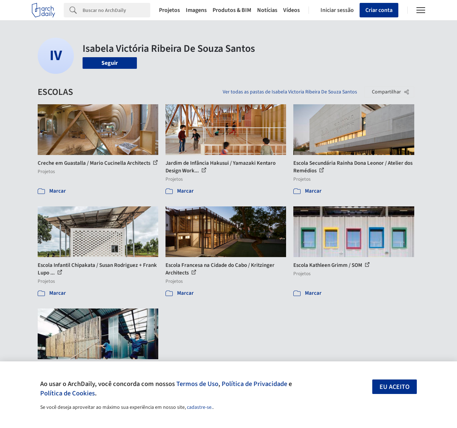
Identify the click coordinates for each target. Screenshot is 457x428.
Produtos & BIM (232, 10)
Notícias (267, 10)
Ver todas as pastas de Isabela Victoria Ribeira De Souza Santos (290, 92)
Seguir (109, 63)
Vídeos (291, 10)
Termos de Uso (197, 384)
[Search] (116, 10)
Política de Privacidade (254, 384)
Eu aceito (395, 386)
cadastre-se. (200, 407)
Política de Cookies (67, 393)
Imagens (196, 10)
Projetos (169, 10)
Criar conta (379, 10)
